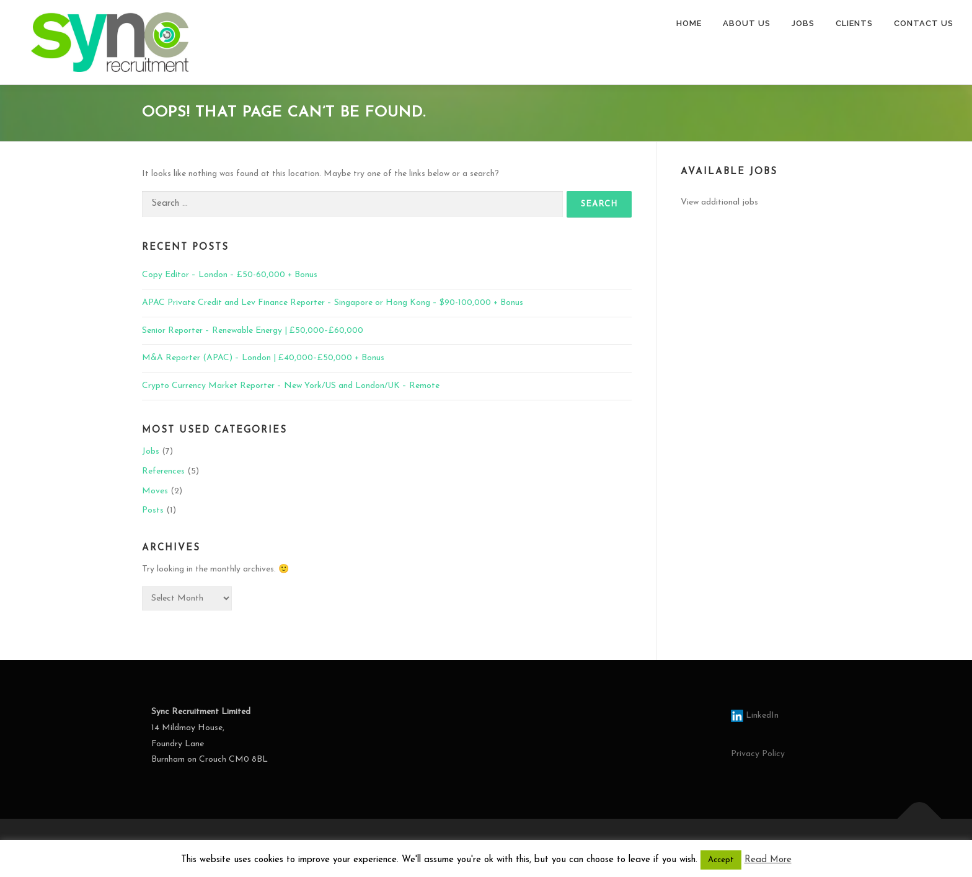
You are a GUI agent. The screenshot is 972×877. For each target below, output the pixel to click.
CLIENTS (854, 23)
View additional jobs (719, 202)
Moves (155, 491)
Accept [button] (721, 860)
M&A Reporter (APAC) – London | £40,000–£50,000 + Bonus (263, 358)
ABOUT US (747, 23)
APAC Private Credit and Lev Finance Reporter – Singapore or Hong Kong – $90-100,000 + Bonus (332, 302)
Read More (768, 860)
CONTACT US (923, 23)
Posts (153, 510)
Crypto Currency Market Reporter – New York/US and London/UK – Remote (291, 385)
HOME (689, 23)
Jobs (150, 451)
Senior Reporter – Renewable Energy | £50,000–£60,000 (252, 330)
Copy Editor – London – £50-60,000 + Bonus (229, 275)
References (163, 471)
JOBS (803, 23)
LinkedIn (755, 715)
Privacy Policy (758, 754)
